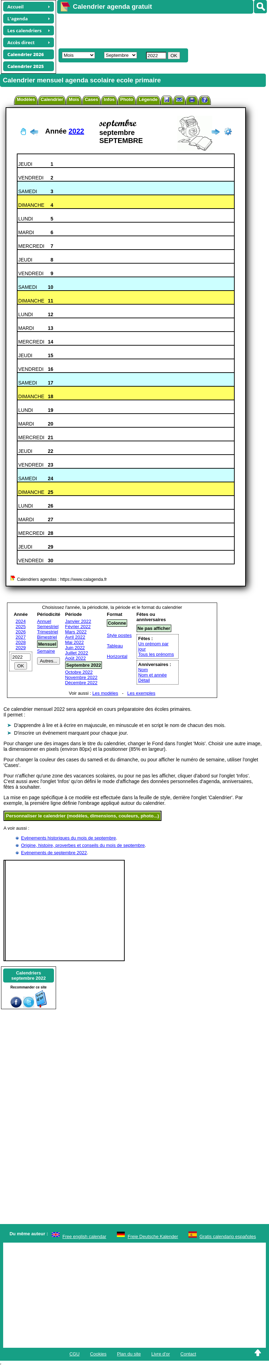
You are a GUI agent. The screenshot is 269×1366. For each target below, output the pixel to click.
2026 (21, 631)
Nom (143, 669)
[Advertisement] (159, 30)
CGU (74, 1354)
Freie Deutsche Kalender (153, 1236)
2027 (21, 637)
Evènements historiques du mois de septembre (68, 838)
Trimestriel (47, 631)
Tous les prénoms (156, 654)
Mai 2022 (74, 642)
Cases (91, 99)
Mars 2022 (76, 631)
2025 (21, 626)
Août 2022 (75, 658)
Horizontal (117, 656)
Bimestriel (47, 637)
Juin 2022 (75, 647)
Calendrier (52, 99)
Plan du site (129, 1354)
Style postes (119, 635)
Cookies (98, 1354)
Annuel (44, 621)
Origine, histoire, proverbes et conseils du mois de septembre (83, 845)
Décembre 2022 (81, 682)
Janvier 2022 (78, 621)
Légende (148, 99)
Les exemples (141, 693)
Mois (74, 99)
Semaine (46, 651)
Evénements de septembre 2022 (54, 852)
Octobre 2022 (79, 672)
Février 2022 (78, 626)
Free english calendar (84, 1236)
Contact (188, 1354)
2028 (21, 642)
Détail (144, 680)
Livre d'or (160, 1354)
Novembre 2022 (81, 677)
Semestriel (47, 626)
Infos (109, 99)
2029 (21, 647)
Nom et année (152, 675)
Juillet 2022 (76, 652)
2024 (21, 621)
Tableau (115, 645)
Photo (126, 99)
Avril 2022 (75, 637)
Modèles (26, 99)
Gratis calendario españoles (228, 1236)
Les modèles (105, 693)
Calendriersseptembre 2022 (28, 975)
